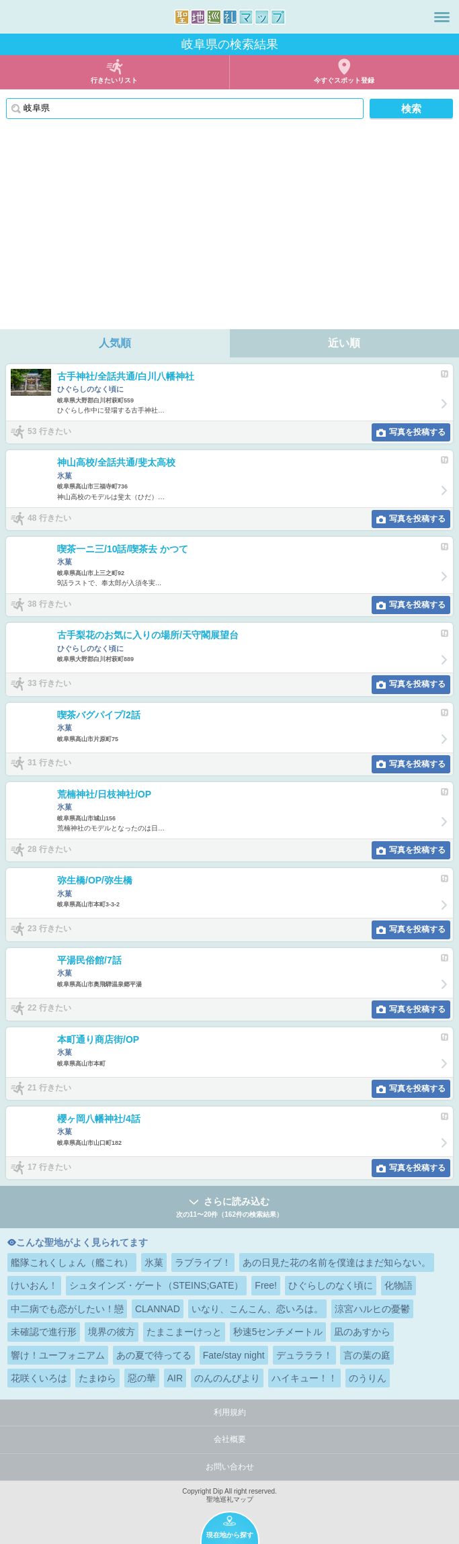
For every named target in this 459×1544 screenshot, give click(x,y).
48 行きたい (49, 518)
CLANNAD (157, 1308)
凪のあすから (362, 1331)
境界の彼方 (111, 1331)
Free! (266, 1285)
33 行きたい (49, 683)
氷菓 (153, 1262)
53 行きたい (49, 431)
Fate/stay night (234, 1355)
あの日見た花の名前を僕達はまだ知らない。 (337, 1262)
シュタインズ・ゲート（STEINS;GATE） (156, 1285)
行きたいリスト (114, 80)
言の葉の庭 (366, 1355)
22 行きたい (49, 1008)
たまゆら (97, 1378)
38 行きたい (49, 604)
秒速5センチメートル (278, 1331)
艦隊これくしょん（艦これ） (72, 1262)
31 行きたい (49, 763)
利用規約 (230, 1412)
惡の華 (142, 1378)
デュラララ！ (304, 1355)
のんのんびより (227, 1378)
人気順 (115, 343)
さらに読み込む (229, 1207)
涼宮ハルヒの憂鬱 (372, 1308)
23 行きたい (49, 928)
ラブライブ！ (203, 1262)
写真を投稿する (417, 432)
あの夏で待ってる (154, 1355)
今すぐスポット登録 (344, 80)
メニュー (442, 17)
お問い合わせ (230, 1466)
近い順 (344, 343)
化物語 (398, 1285)
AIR (175, 1378)
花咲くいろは (39, 1378)
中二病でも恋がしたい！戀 (67, 1308)
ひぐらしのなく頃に (330, 1285)
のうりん (367, 1378)
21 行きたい (49, 1087)
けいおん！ (34, 1285)
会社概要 (230, 1439)
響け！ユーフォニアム (58, 1355)
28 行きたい (49, 849)
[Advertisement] (229, 228)
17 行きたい (49, 1167)
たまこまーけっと (184, 1331)
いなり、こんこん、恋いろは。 (257, 1308)
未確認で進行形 (44, 1331)
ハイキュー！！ (304, 1378)
